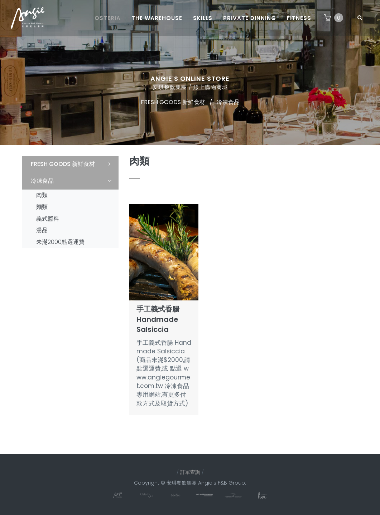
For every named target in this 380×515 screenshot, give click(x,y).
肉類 (42, 195)
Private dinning (249, 18)
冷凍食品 (228, 102)
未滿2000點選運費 (60, 242)
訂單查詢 (190, 472)
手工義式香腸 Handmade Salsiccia (157, 319)
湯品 (42, 230)
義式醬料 (47, 219)
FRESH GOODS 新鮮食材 (173, 102)
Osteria (108, 18)
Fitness (299, 18)
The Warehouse (156, 18)
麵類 (42, 207)
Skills (202, 18)
